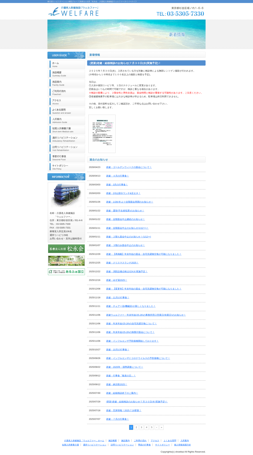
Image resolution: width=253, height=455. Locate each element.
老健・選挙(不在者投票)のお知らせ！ (125, 210)
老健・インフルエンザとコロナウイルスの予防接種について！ (138, 358)
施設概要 (66, 74)
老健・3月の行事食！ (117, 184)
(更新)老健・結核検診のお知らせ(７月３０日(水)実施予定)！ (137, 401)
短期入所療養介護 (66, 130)
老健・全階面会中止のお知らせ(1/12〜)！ (127, 228)
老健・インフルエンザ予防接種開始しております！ (132, 341)
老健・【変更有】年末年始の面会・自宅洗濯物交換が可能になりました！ (143, 288)
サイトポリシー (66, 167)
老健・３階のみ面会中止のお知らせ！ (125, 245)
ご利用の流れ (66, 92)
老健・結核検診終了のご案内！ (122, 393)
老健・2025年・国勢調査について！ (124, 367)
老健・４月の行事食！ (117, 175)
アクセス (66, 102)
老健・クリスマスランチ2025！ (122, 262)
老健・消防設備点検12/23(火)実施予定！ (127, 271)
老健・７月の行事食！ (117, 419)
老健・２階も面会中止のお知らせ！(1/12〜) (128, 236)
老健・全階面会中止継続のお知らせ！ (125, 219)
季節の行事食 (66, 158)
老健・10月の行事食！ (117, 349)
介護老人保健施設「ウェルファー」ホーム (84, 440)
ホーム (66, 65)
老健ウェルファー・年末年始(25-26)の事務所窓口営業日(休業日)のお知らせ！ (146, 315)
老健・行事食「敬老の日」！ (121, 375)
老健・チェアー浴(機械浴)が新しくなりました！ (131, 306)
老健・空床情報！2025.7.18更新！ (123, 410)
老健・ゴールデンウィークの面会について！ (129, 167)
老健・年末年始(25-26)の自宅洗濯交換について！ (131, 323)
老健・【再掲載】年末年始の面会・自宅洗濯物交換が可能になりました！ (143, 254)
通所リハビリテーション (66, 139)
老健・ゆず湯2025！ (116, 280)
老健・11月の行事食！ (117, 297)
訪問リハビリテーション (66, 148)
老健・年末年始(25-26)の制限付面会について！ (130, 332)
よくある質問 (66, 111)
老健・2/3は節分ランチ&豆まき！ (123, 193)
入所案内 (66, 120)
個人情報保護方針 (182, 445)
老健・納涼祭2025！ (116, 384)
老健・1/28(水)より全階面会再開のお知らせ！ (129, 202)
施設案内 (66, 83)
